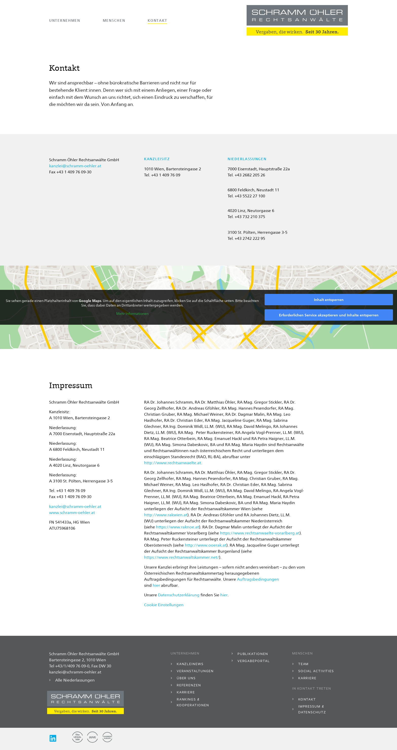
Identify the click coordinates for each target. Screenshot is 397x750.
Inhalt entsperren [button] (329, 299)
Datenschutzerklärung (179, 595)
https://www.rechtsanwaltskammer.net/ (181, 557)
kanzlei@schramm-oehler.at (75, 165)
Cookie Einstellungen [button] (164, 604)
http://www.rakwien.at (165, 514)
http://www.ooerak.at (205, 545)
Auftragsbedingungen (258, 579)
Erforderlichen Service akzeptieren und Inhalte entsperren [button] (329, 315)
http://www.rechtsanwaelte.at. (173, 462)
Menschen (114, 20)
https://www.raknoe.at (177, 527)
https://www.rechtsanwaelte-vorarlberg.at (260, 533)
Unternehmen (64, 20)
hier (156, 585)
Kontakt (157, 20)
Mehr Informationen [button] (132, 314)
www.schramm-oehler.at (72, 512)
